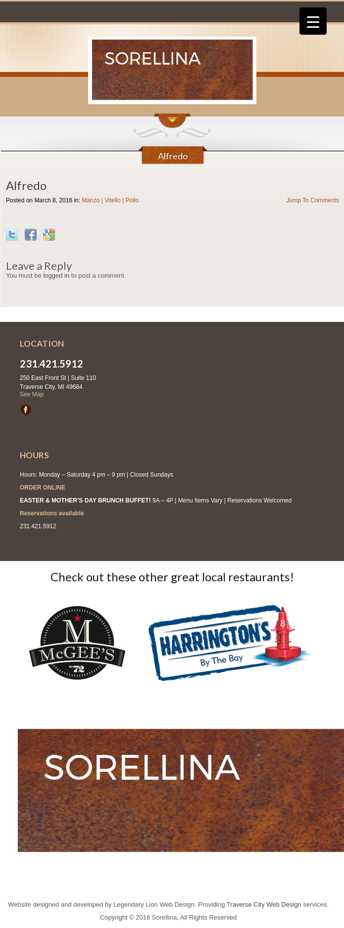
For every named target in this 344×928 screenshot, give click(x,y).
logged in (56, 275)
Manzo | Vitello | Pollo (110, 200)
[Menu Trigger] (313, 21)
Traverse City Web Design (264, 904)
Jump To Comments (313, 200)
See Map (32, 394)
